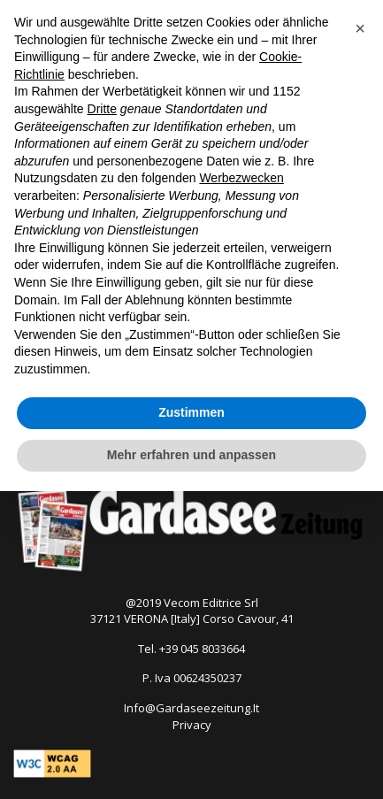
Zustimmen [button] (191, 412)
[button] (360, 28)
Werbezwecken (241, 178)
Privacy (191, 725)
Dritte (102, 109)
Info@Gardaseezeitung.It (191, 708)
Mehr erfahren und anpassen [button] (191, 455)
